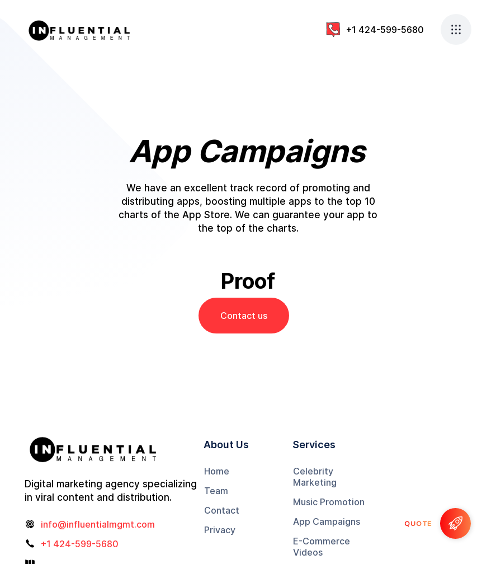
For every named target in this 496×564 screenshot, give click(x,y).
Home (216, 471)
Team (216, 490)
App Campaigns (326, 521)
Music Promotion (329, 501)
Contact (221, 510)
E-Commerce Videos (321, 546)
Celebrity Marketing (315, 477)
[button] (456, 29)
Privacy (219, 529)
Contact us (243, 315)
